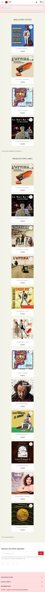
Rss (7, 563)
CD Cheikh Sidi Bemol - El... (22, 435)
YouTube (12, 563)
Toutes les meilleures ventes (12, 151)
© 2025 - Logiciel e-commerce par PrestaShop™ (14, 589)
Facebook (3, 563)
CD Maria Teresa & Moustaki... (22, 497)
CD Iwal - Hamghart (22, 111)
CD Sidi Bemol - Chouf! (22, 342)
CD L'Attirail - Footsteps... (22, 249)
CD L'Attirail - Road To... (22, 280)
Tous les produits (8, 537)
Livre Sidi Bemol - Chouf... (22, 311)
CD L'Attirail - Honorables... (22, 80)
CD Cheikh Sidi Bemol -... (22, 49)
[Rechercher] (22, 8)
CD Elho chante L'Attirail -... (22, 141)
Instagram (17, 563)
